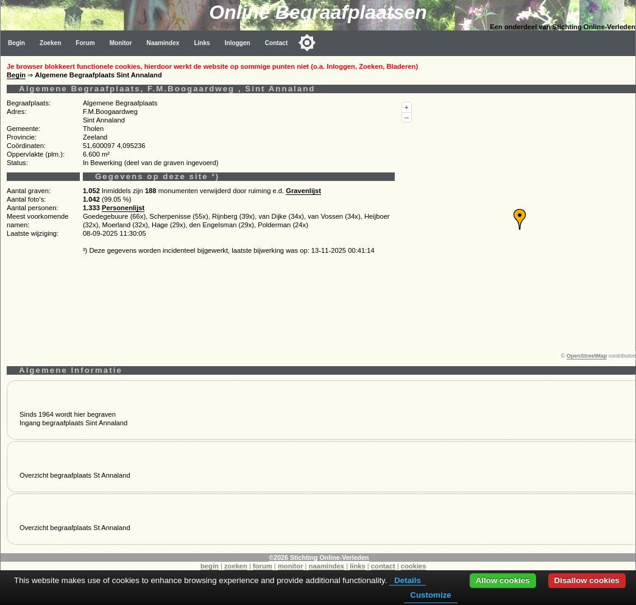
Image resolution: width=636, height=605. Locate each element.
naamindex (326, 566)
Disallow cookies (587, 580)
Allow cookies (503, 580)
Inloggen (237, 43)
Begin (16, 43)
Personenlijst (123, 207)
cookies (413, 566)
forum (262, 566)
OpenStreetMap (587, 356)
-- (407, 117)
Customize (430, 595)
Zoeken (50, 43)
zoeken (235, 566)
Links (202, 43)
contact (383, 566)
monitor (290, 566)
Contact (276, 43)
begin (209, 566)
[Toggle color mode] (307, 42)
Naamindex (163, 43)
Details (407, 580)
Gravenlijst (303, 190)
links (358, 566)
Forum (85, 43)
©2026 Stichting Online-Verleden (319, 557)
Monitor (121, 43)
